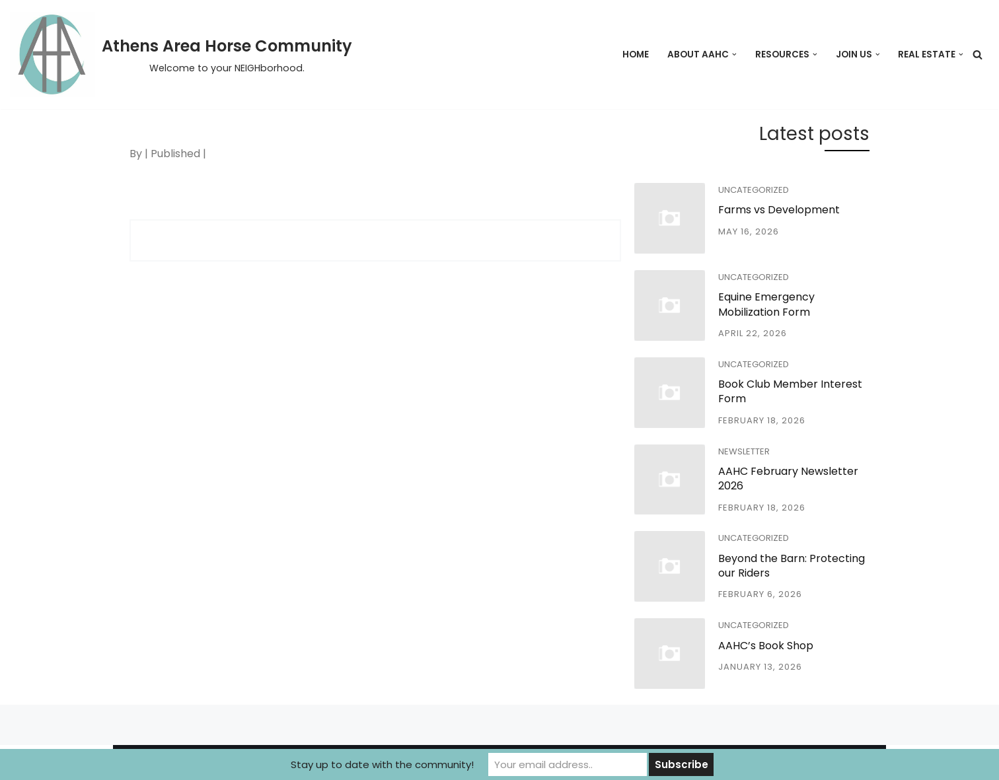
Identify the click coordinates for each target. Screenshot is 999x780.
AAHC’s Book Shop (765, 645)
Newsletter (744, 451)
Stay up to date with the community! (382, 764)
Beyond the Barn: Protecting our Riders (791, 566)
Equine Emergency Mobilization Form (766, 304)
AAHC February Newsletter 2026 (788, 478)
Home (635, 54)
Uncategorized (753, 190)
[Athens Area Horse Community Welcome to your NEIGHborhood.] (181, 54)
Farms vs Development (779, 209)
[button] (734, 54)
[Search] (977, 54)
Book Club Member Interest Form (790, 391)
